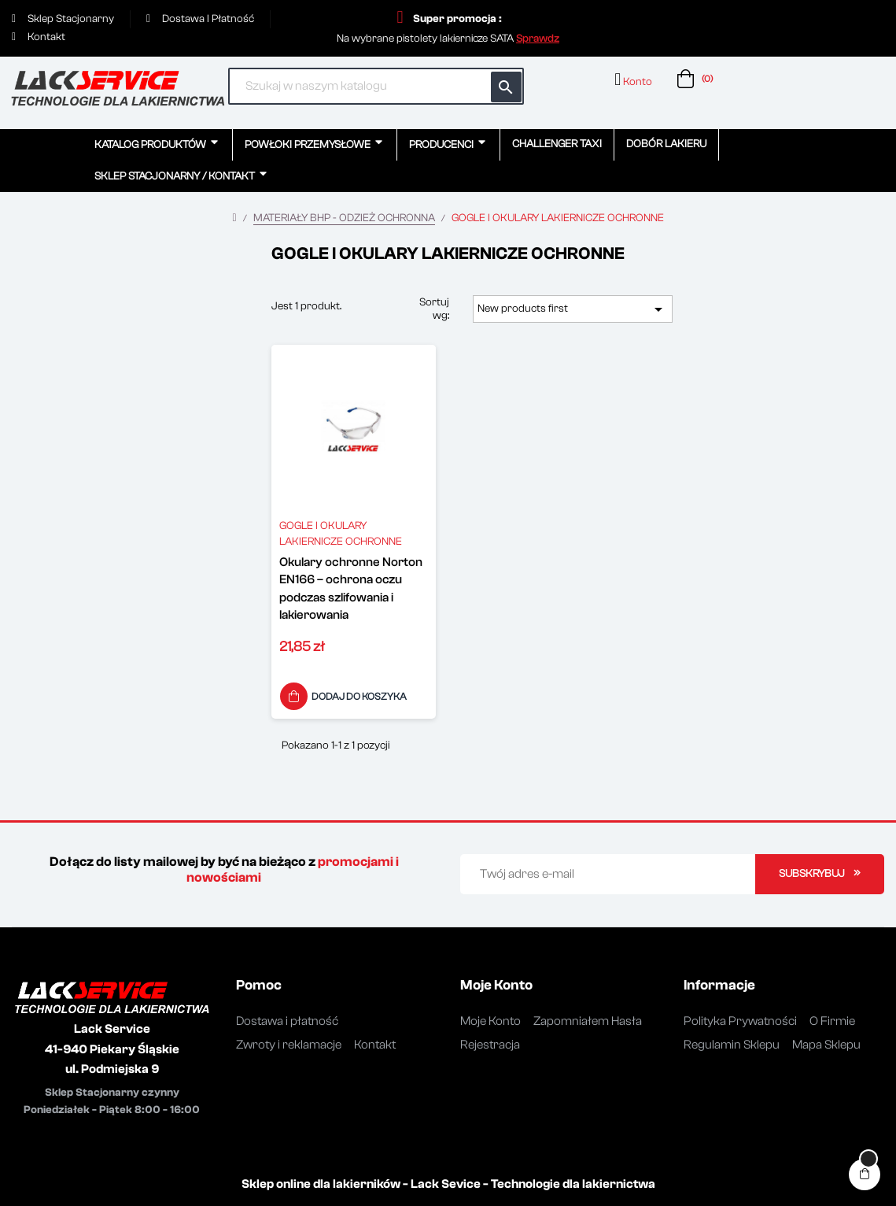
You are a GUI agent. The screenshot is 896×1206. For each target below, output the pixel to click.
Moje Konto (490, 1021)
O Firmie (832, 1021)
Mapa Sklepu (826, 1045)
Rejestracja (490, 1045)
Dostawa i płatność (287, 1021)
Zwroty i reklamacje (288, 1045)
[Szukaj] (376, 86)
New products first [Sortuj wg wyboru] (572, 309)
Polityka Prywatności (740, 1021)
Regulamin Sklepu (732, 1045)
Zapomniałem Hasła (587, 1021)
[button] (537, 38)
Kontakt (375, 1045)
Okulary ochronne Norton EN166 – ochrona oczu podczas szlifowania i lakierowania (350, 588)
